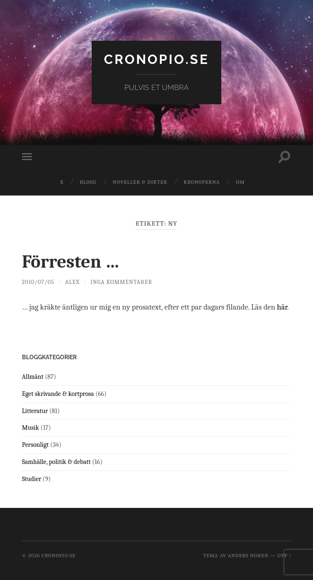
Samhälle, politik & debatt (56, 462)
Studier (31, 479)
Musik (30, 427)
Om (240, 182)
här (282, 307)
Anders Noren (248, 555)
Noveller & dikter (140, 182)
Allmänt (33, 376)
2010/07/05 (38, 282)
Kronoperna (201, 182)
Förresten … (71, 261)
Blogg (88, 182)
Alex (72, 282)
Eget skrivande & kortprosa (58, 394)
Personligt (35, 444)
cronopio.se (156, 59)
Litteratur (35, 411)
